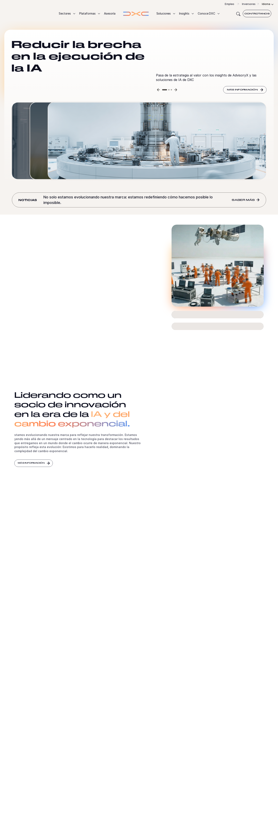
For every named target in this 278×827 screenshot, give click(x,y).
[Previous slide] (158, 89)
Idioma (266, 4)
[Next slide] (175, 89)
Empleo (229, 4)
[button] (66, 13)
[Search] (238, 13)
